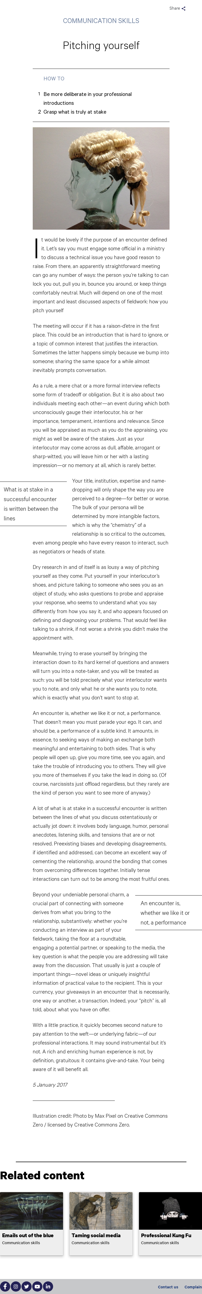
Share (178, 8)
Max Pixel (105, 1115)
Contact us (168, 1286)
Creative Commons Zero (101, 1124)
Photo (80, 1115)
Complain (193, 1286)
